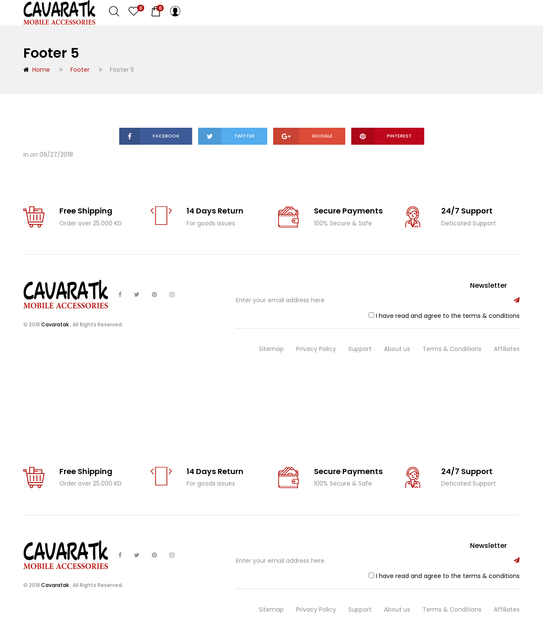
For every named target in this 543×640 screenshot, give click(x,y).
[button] (156, 11)
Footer (80, 69)
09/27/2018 (56, 154)
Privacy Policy (316, 349)
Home (36, 69)
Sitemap (271, 349)
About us (397, 349)
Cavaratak (55, 324)
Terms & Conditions (452, 349)
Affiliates (507, 349)
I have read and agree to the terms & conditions (448, 316)
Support (360, 349)
